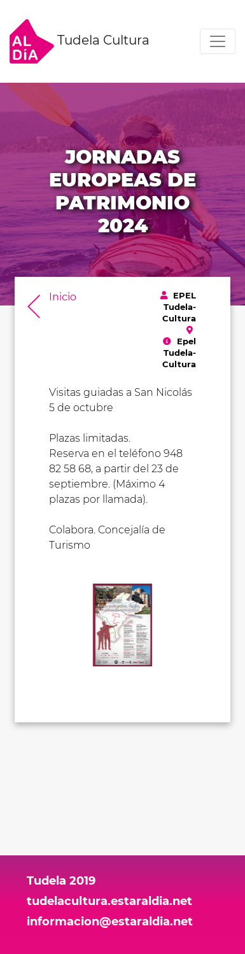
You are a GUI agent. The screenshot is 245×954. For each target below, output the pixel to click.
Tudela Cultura (80, 41)
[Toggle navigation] (217, 41)
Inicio (62, 297)
